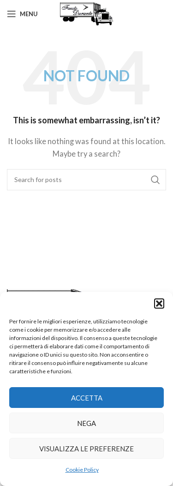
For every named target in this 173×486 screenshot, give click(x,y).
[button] (159, 303)
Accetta (86, 398)
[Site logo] (86, 13)
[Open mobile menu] (22, 14)
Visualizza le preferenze (86, 448)
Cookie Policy (82, 469)
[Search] (86, 179)
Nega (86, 423)
